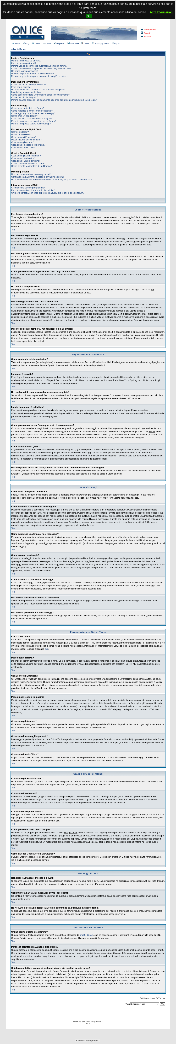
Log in (115, 44)
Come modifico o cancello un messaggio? (32, 110)
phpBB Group (86, 935)
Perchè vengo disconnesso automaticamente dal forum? (39, 66)
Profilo (85, 44)
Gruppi (47, 44)
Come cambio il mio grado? (24, 97)
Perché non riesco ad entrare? (26, 60)
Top (13, 229)
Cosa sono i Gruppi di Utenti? (25, 161)
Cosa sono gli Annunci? (23, 142)
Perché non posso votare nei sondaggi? (31, 123)
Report (145, 33)
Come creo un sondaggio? (24, 116)
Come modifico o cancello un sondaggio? (31, 118)
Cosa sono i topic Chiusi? (23, 147)
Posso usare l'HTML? (21, 134)
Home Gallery (148, 29)
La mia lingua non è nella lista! (26, 92)
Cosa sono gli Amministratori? (26, 155)
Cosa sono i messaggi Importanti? (28, 145)
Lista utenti (73, 44)
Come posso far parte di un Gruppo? (29, 163)
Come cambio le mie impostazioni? (28, 84)
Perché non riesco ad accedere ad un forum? (33, 121)
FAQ (26, 44)
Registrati (59, 44)
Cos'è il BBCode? (20, 132)
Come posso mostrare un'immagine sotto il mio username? (40, 94)
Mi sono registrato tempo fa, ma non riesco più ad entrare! (40, 76)
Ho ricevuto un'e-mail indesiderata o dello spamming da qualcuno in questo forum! (51, 179)
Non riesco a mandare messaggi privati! (31, 174)
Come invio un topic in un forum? (27, 108)
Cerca (36, 44)
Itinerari (146, 37)
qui (46, 649)
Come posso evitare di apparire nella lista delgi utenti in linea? (42, 68)
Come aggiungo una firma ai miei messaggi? (33, 113)
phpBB (83, 1021)
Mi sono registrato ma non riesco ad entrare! (33, 73)
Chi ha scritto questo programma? (28, 187)
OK (89, 16)
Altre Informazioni (161, 12)
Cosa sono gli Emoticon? (23, 137)
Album (16, 44)
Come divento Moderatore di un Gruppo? (31, 166)
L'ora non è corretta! (21, 87)
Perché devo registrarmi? (23, 63)
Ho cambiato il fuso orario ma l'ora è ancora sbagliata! (37, 89)
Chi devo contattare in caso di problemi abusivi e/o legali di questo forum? (47, 193)
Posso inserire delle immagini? (26, 139)
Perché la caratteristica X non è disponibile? (33, 190)
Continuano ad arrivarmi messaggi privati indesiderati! (37, 177)
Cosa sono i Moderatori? (23, 158)
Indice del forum (18, 49)
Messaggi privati (100, 44)
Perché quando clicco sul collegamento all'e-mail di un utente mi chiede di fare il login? (54, 100)
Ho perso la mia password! (24, 71)
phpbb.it (88, 1023)
